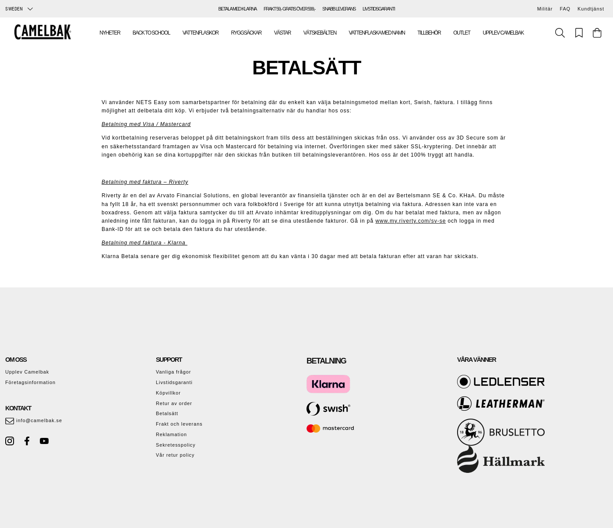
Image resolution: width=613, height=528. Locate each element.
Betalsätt (167, 413)
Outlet (461, 33)
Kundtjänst (591, 8)
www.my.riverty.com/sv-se (410, 221)
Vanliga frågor (173, 371)
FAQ (565, 8)
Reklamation (171, 434)
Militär (545, 8)
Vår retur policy (175, 455)
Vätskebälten (319, 33)
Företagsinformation (30, 382)
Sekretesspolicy (176, 445)
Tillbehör (428, 33)
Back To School (151, 33)
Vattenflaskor (200, 33)
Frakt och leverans (179, 424)
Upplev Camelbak (503, 33)
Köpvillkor (168, 392)
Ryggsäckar (246, 33)
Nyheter (109, 33)
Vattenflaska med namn (377, 33)
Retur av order (174, 403)
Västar (282, 33)
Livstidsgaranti (174, 382)
